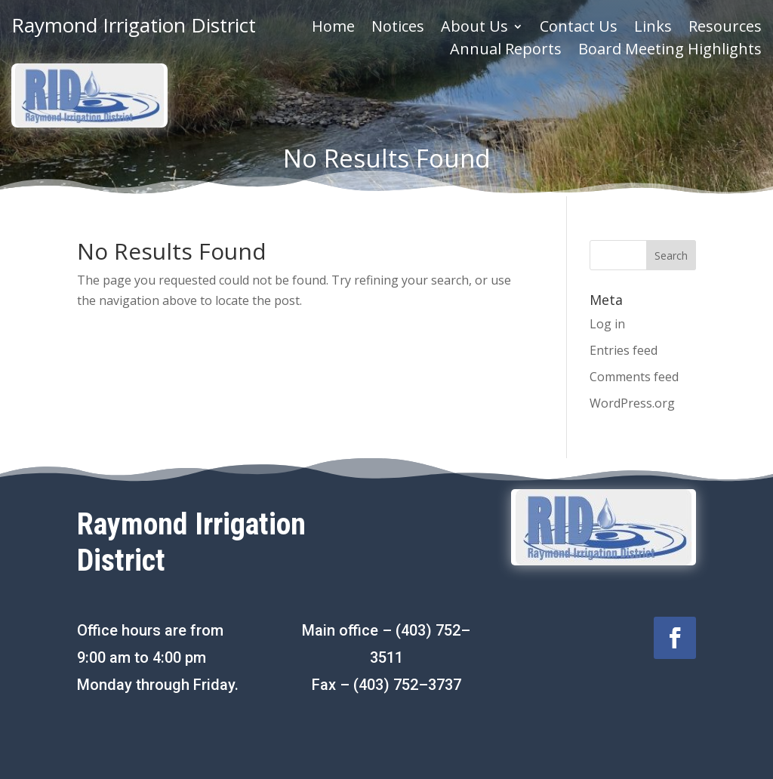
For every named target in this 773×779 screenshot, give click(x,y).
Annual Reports (506, 51)
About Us (474, 28)
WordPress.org (632, 403)
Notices (397, 28)
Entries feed (624, 350)
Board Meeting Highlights (670, 51)
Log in (607, 324)
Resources (725, 28)
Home (333, 28)
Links (653, 28)
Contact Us (578, 28)
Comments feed (634, 376)
